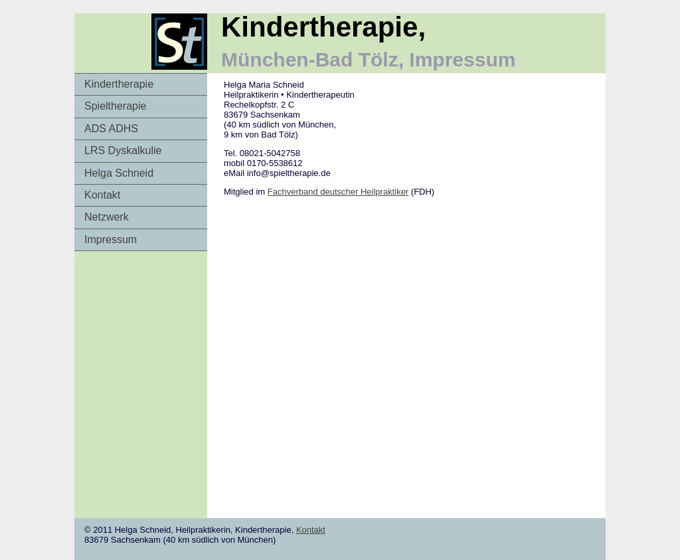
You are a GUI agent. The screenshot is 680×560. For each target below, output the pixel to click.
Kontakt (102, 195)
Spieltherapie (115, 106)
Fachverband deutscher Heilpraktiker (338, 192)
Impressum (110, 239)
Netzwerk (106, 217)
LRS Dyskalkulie (122, 150)
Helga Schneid (118, 173)
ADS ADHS (111, 128)
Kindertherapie (118, 84)
